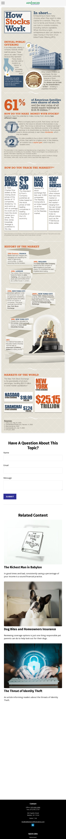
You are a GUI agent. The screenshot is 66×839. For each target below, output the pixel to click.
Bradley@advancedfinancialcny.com (33, 822)
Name (6, 452)
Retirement (33, 837)
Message (7, 478)
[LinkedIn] (33, 825)
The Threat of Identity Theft (23, 691)
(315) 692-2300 (35, 807)
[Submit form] (9, 496)
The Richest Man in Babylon (23, 567)
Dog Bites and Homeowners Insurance (30, 629)
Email (6, 465)
